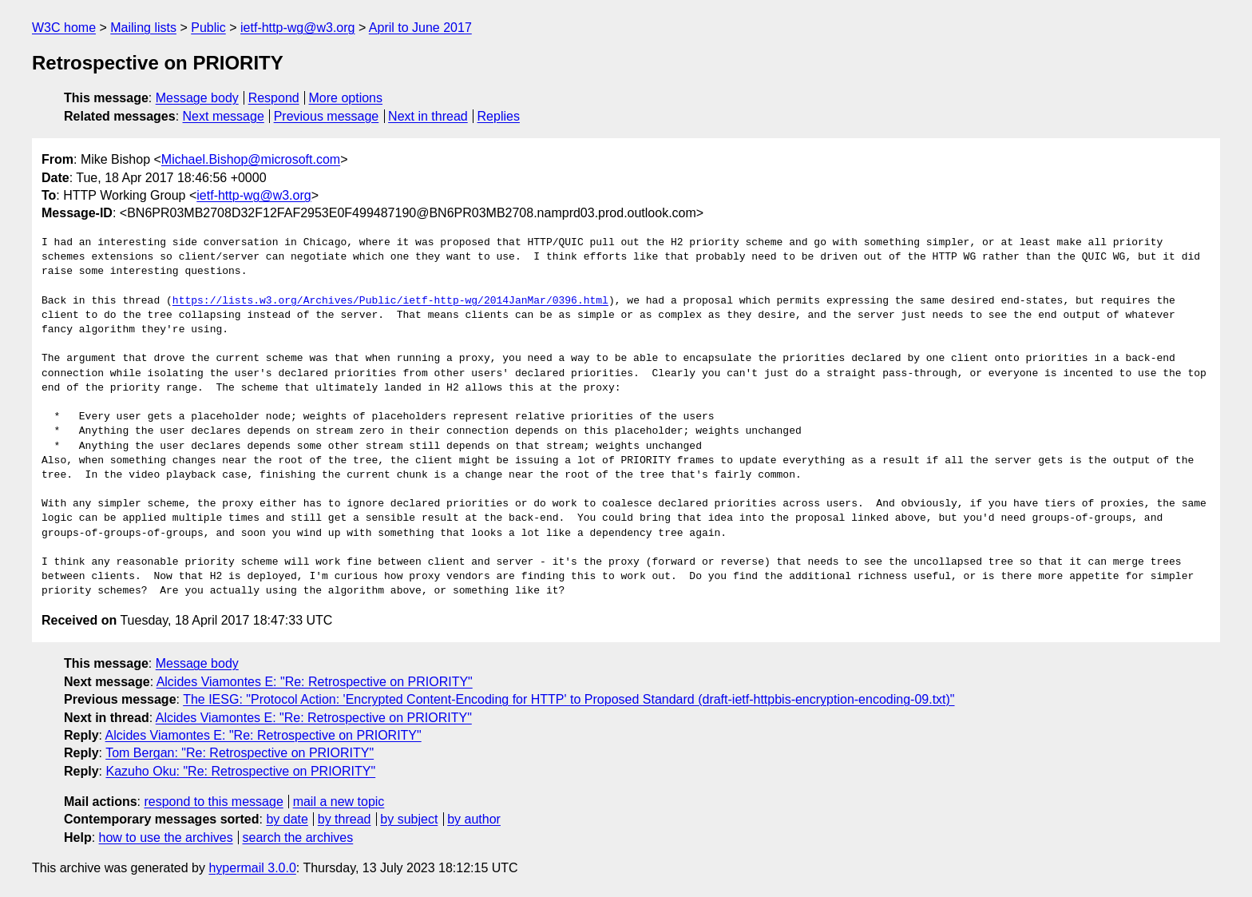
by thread (344, 819)
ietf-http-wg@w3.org (297, 27)
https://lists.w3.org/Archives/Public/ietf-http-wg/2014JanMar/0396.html (390, 301)
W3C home (64, 27)
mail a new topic (339, 801)
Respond (273, 98)
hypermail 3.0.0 (251, 868)
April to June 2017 (420, 27)
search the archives (298, 837)
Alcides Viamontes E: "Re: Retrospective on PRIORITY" (314, 682)
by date (286, 819)
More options (346, 98)
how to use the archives (166, 837)
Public (208, 27)
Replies (498, 116)
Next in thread (428, 116)
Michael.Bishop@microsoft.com (250, 159)
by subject (409, 819)
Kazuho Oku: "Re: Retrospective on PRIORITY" (240, 771)
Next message (223, 116)
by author (474, 819)
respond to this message (213, 801)
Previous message (326, 116)
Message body (197, 98)
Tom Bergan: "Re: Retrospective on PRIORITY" (239, 753)
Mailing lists (143, 27)
